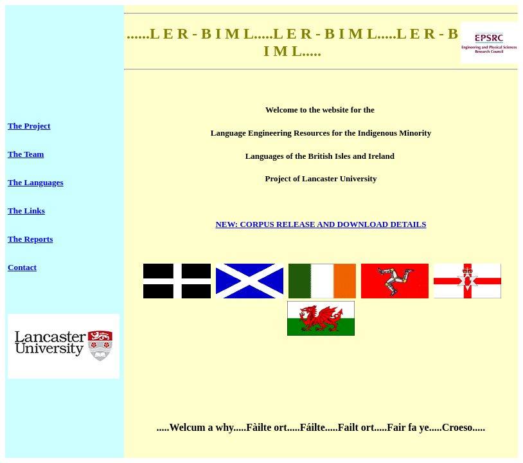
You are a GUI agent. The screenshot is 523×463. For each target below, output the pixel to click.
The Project (29, 126)
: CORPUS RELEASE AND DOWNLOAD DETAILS (320, 224)
